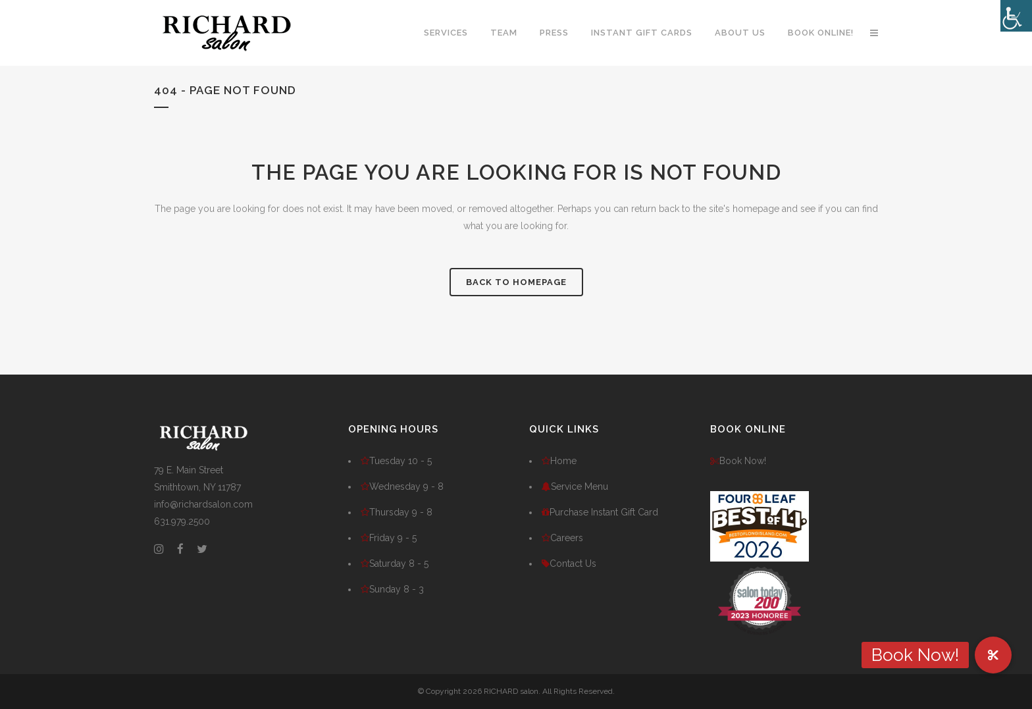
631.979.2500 (182, 521)
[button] (993, 655)
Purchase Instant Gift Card (600, 512)
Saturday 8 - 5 (394, 563)
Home (559, 461)
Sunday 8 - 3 (392, 589)
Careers (562, 538)
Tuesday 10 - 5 (396, 461)
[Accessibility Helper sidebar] (1016, 16)
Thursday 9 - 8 (396, 512)
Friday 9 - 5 (389, 538)
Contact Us (569, 563)
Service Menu (575, 486)
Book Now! (738, 461)
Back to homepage (516, 282)
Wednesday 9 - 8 (402, 486)
